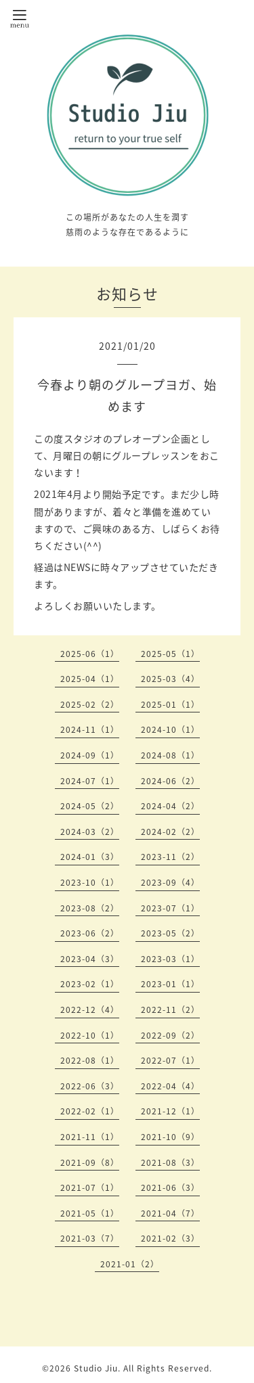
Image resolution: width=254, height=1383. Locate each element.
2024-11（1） (89, 729)
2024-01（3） (89, 857)
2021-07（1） (89, 1187)
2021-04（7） (170, 1213)
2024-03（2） (89, 831)
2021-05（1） (89, 1213)
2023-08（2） (89, 908)
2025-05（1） (170, 654)
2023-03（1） (170, 959)
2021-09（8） (89, 1162)
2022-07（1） (170, 1060)
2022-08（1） (89, 1060)
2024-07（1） (89, 781)
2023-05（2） (170, 933)
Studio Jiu (96, 1368)
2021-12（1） (170, 1111)
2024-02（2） (170, 831)
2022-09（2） (170, 1035)
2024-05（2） (89, 806)
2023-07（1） (170, 908)
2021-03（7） (89, 1238)
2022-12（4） (89, 1009)
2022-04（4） (170, 1086)
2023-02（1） (89, 984)
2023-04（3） (89, 959)
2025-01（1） (170, 704)
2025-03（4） (170, 679)
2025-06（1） (89, 654)
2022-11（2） (170, 1009)
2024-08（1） (170, 755)
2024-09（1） (89, 755)
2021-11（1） (89, 1137)
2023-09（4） (170, 882)
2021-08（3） (170, 1162)
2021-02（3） (170, 1238)
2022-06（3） (89, 1086)
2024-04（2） (170, 806)
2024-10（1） (170, 729)
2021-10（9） (170, 1137)
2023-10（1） (89, 882)
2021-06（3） (170, 1187)
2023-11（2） (170, 857)
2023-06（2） (89, 933)
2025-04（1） (89, 679)
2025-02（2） (89, 704)
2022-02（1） (89, 1111)
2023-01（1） (170, 984)
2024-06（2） (170, 781)
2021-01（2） (129, 1264)
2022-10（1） (89, 1035)
